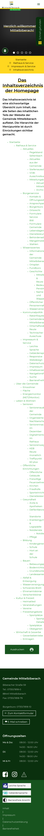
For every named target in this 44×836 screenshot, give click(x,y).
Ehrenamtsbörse (32, 591)
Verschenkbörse (32, 594)
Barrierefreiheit (11, 828)
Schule (33, 547)
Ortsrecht (34, 210)
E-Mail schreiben (17, 721)
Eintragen (28, 639)
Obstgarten (35, 628)
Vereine (27, 608)
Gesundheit (29, 499)
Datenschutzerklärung (15, 822)
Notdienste (35, 530)
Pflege (33, 536)
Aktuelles (28, 148)
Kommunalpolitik (33, 312)
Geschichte (35, 271)
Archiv (40, 189)
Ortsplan (34, 264)
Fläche (26, 390)
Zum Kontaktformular (21, 713)
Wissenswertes (31, 247)
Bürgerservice (31, 193)
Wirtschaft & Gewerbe (28, 632)
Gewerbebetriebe (33, 635)
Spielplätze (35, 625)
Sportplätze (36, 615)
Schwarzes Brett (32, 587)
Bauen (26, 560)
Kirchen (33, 485)
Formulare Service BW (35, 217)
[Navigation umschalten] (38, 4)
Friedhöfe (34, 489)
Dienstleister (36, 496)
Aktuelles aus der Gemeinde (35, 162)
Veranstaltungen (32, 605)
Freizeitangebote (32, 611)
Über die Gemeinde (27, 383)
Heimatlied (29, 601)
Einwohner (29, 387)
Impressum (36, 366)
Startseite (14, 142)
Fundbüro (35, 268)
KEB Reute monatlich (35, 452)
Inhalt (6, 808)
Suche (33, 376)
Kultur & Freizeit (25, 598)
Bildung (27, 540)
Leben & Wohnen (26, 400)
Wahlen (33, 244)
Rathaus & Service (26, 145)
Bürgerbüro (36, 206)
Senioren (28, 404)
